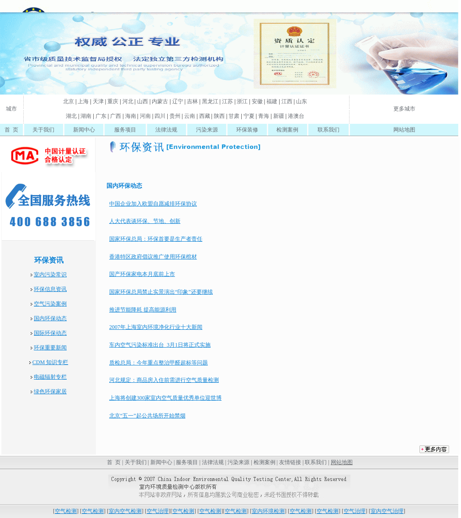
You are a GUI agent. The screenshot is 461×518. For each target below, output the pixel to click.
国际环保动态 (50, 333)
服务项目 (125, 130)
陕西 (219, 116)
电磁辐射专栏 (50, 377)
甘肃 (233, 116)
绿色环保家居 (50, 391)
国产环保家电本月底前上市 (142, 274)
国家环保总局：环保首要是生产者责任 (155, 239)
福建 (271, 101)
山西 (142, 101)
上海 (83, 101)
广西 (115, 116)
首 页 (11, 130)
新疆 (278, 116)
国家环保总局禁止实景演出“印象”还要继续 (161, 292)
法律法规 (166, 130)
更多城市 (404, 109)
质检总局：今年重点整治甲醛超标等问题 (158, 362)
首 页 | (114, 462)
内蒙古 (160, 101)
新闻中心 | (162, 462)
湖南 (85, 116)
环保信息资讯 (50, 289)
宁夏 (249, 116)
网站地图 (404, 130)
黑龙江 (210, 101)
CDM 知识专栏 (50, 362)
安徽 (257, 101)
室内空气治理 (387, 511)
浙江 (242, 101)
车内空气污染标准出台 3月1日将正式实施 (160, 345)
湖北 (71, 116)
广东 (100, 116)
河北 (127, 101)
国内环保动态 (50, 318)
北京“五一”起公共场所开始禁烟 (147, 415)
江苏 (227, 101)
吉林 (192, 101)
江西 (286, 101)
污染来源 (207, 130)
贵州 (175, 116)
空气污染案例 (50, 304)
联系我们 (328, 130)
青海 (263, 116)
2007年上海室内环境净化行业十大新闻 (155, 327)
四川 (159, 116)
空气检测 (66, 511)
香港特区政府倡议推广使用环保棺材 (153, 257)
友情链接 (290, 462)
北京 (68, 101)
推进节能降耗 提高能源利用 (142, 310)
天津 (98, 101)
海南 (130, 116)
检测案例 (287, 130)
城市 (11, 109)
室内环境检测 (268, 511)
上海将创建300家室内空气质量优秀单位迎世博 (165, 398)
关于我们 (43, 130)
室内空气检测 (125, 511)
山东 (301, 101)
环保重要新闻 (50, 347)
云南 (189, 116)
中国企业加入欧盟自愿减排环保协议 (153, 204)
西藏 (204, 116)
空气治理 (158, 511)
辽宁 (177, 101)
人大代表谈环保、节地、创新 (144, 221)
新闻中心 (84, 130)
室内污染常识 (50, 274)
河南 (145, 116)
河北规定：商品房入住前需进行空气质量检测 (164, 380)
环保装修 (247, 130)
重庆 (112, 101)
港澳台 (296, 116)
